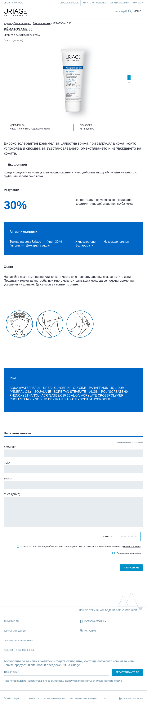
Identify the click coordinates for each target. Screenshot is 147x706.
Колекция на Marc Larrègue (19, 650)
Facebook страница (93, 621)
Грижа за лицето (22, 23)
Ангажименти (11, 621)
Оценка (107, 536)
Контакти (138, 3)
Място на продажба (95, 3)
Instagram (88, 631)
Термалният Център (15, 631)
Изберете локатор (131, 698)
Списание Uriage (69, 3)
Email (8, 478)
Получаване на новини (126, 553)
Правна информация (54, 699)
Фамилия (10, 447)
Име (7, 463)
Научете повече (131, 546)
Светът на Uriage (13, 3)
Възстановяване (41, 23)
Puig (106, 699)
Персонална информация (83, 699)
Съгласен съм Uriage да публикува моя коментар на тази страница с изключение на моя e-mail (79, 546)
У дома (8, 23)
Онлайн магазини (119, 3)
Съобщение (12, 494)
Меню (137, 11)
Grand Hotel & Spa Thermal (18, 640)
